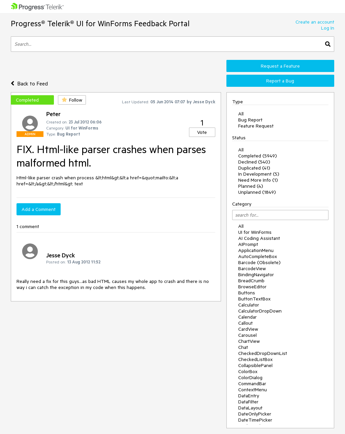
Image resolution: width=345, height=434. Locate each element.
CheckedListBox (255, 359)
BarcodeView (252, 268)
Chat (243, 347)
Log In (327, 28)
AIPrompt (248, 244)
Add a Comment (39, 209)
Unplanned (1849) (257, 192)
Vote (202, 132)
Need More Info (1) (258, 180)
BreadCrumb (251, 281)
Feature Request (256, 126)
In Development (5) (258, 174)
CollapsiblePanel (255, 365)
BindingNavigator (256, 275)
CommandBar (252, 384)
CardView (248, 329)
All (241, 114)
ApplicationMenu (256, 250)
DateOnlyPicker (254, 414)
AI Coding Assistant (259, 238)
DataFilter (248, 402)
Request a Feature (280, 66)
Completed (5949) (257, 156)
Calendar (247, 317)
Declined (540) (254, 162)
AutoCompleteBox (257, 256)
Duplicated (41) (254, 168)
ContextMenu (252, 390)
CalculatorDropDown (260, 311)
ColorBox (247, 371)
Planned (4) (250, 186)
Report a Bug (280, 81)
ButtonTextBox (254, 299)
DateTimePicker (255, 420)
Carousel (247, 335)
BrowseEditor (252, 287)
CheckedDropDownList (262, 353)
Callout (245, 323)
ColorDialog (250, 377)
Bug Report (250, 120)
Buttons (246, 293)
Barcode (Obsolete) (259, 262)
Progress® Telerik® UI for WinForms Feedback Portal (100, 23)
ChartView (249, 341)
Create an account (314, 22)
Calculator (248, 305)
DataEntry (248, 396)
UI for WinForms (255, 232)
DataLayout (250, 408)
